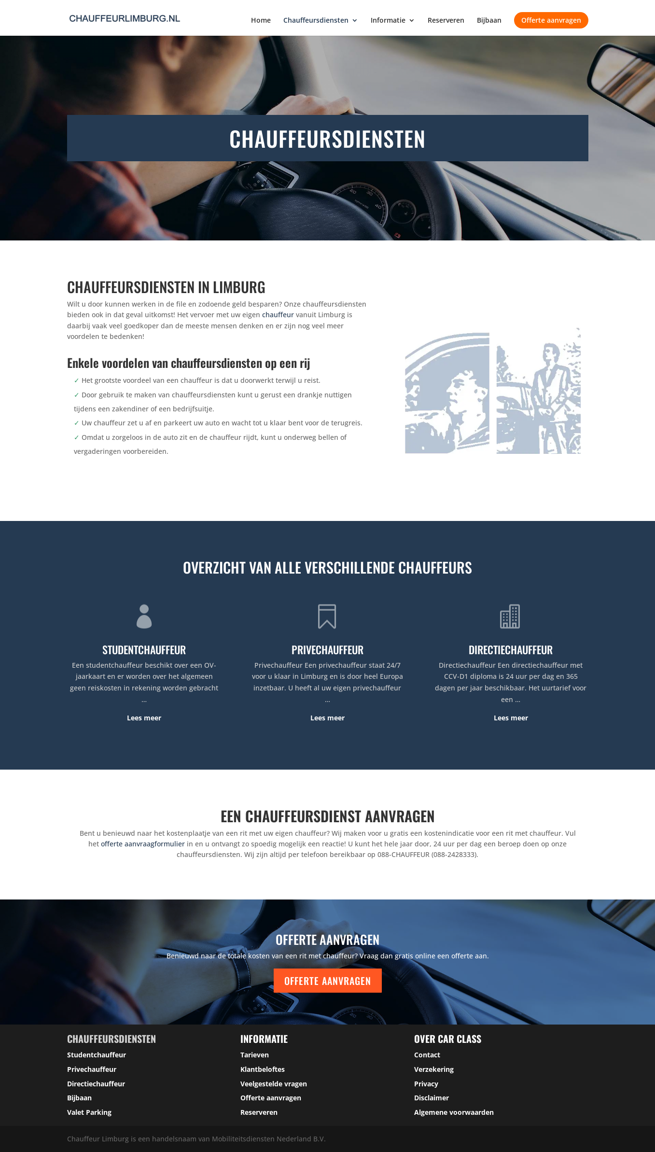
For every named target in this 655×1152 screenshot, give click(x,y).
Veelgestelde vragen (273, 1083)
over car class (447, 1038)
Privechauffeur (91, 1069)
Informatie (388, 21)
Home (261, 21)
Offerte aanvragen (551, 20)
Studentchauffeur (96, 1054)
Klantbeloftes (262, 1069)
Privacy (426, 1083)
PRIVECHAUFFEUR (327, 649)
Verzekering (434, 1069)
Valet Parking (89, 1112)
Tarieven (254, 1054)
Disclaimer (431, 1097)
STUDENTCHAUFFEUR (144, 649)
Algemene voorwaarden (454, 1112)
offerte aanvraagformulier (143, 843)
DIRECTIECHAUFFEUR (511, 649)
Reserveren (446, 21)
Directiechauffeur (96, 1083)
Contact (427, 1054)
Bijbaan (489, 21)
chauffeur (278, 314)
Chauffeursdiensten (315, 21)
